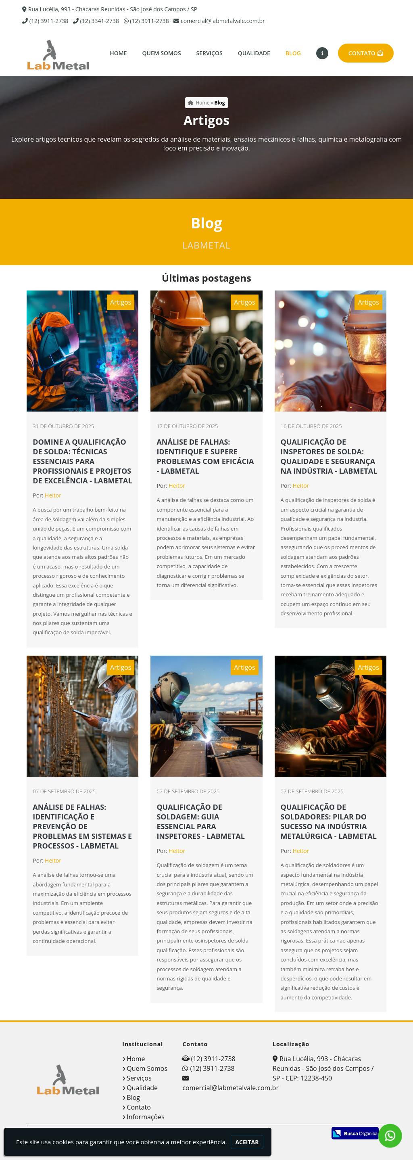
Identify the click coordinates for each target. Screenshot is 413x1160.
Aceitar (247, 1142)
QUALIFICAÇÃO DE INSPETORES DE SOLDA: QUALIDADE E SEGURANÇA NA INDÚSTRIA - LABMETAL (329, 456)
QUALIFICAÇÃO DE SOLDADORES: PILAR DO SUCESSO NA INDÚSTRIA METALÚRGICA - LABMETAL (329, 821)
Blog (293, 53)
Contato (365, 53)
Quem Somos (161, 53)
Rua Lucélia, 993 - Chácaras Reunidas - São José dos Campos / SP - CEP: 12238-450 (323, 1068)
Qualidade (254, 53)
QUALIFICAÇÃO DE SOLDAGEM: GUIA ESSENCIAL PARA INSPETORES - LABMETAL (200, 821)
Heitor (53, 495)
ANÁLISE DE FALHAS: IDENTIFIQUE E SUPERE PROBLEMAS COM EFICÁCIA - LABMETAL (205, 456)
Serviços (209, 53)
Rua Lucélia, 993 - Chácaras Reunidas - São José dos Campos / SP (112, 9)
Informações (145, 1116)
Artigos (120, 302)
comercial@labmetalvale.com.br (223, 21)
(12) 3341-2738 (99, 21)
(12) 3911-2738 (48, 21)
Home (118, 53)
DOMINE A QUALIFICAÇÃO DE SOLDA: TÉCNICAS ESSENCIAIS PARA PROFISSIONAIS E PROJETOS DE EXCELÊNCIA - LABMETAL (82, 461)
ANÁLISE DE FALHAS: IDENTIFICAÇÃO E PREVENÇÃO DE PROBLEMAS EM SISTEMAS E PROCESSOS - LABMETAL (82, 826)
